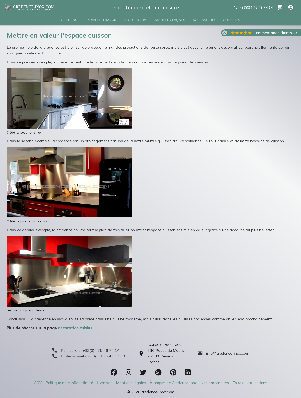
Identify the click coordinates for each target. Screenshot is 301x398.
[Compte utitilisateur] (290, 7)
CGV (38, 382)
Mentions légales (131, 382)
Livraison (104, 382)
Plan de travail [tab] (102, 20)
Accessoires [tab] (204, 20)
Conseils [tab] (231, 20)
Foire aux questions (249, 382)
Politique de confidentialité (69, 382)
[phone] (88, 350)
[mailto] (223, 353)
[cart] (279, 7)
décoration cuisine (75, 328)
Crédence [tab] (70, 20)
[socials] (114, 372)
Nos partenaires (214, 382)
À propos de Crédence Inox (173, 382)
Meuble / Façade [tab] (170, 20)
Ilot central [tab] (136, 20)
